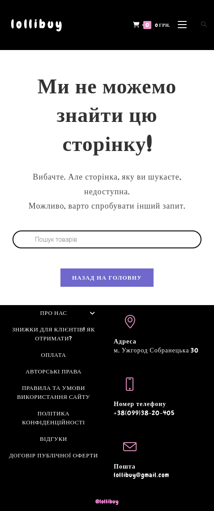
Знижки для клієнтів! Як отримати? (53, 334)
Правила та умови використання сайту (53, 392)
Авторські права (53, 371)
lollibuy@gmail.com (141, 475)
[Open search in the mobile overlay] (198, 24)
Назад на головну (107, 277)
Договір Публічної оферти (53, 455)
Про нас (70, 313)
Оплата (53, 355)
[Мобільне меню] (180, 24)
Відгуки (53, 439)
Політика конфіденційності (53, 418)
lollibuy (37, 24)
